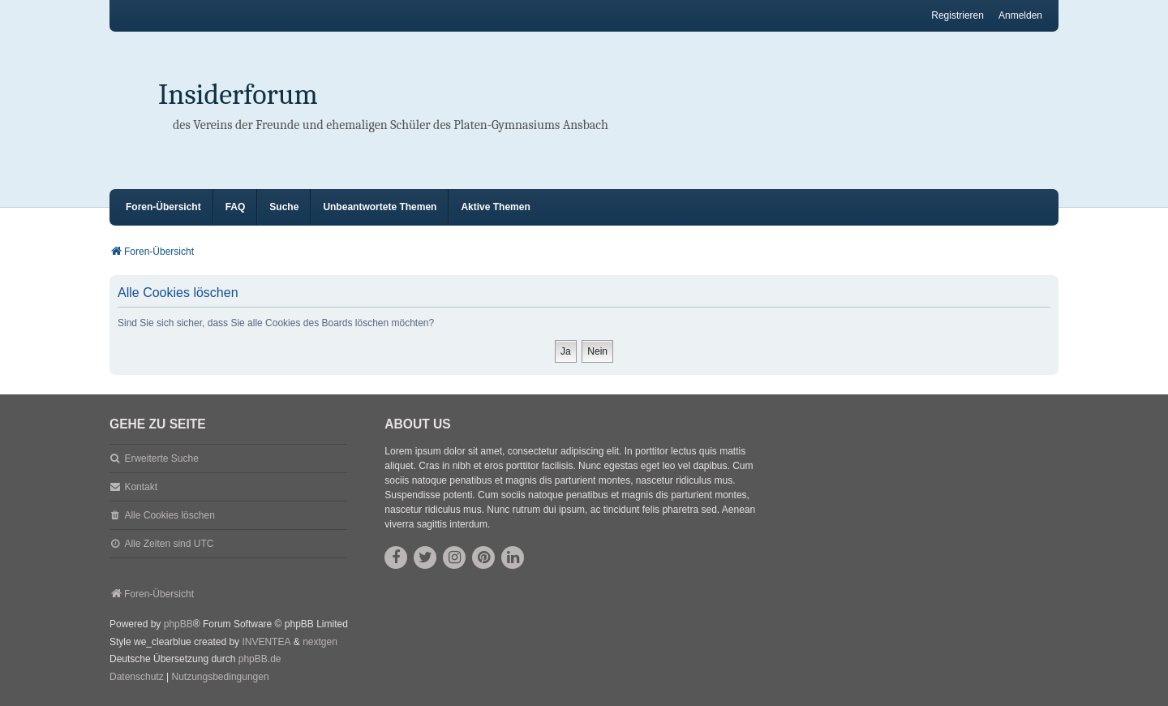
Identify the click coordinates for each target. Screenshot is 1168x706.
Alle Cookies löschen (169, 515)
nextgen (320, 642)
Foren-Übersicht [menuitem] (163, 207)
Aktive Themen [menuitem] (495, 207)
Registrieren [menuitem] (957, 15)
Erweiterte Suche (161, 458)
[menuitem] (137, 678)
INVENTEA (266, 642)
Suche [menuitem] (283, 207)
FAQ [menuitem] (235, 207)
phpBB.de (259, 659)
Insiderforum (238, 94)
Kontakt (140, 487)
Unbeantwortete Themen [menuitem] (379, 207)
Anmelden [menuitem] (1020, 15)
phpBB (178, 624)
